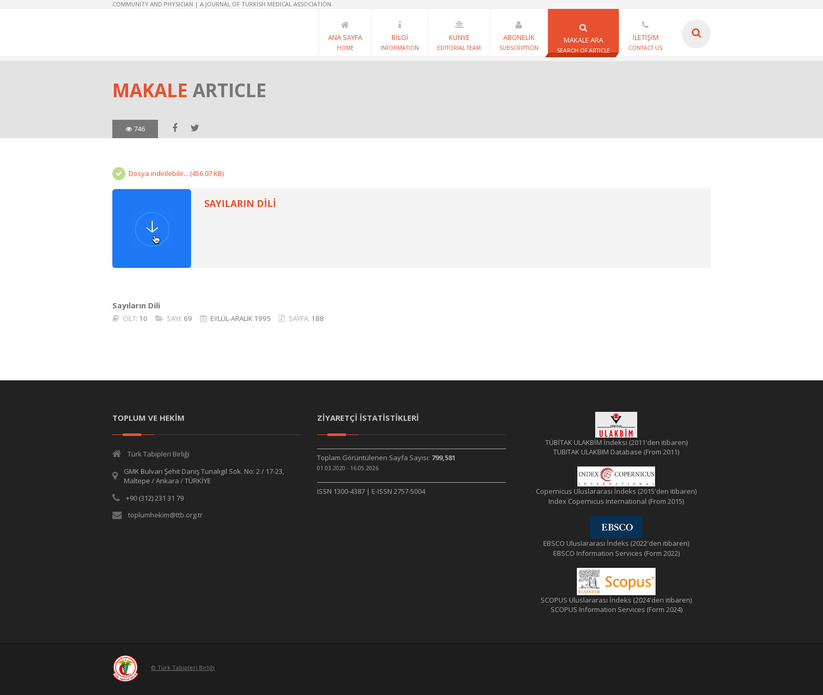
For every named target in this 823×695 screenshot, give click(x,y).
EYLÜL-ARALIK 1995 (240, 318)
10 (143, 318)
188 (317, 318)
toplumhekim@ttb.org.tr (165, 515)
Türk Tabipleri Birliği (158, 454)
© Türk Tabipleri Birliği (183, 667)
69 (188, 318)
